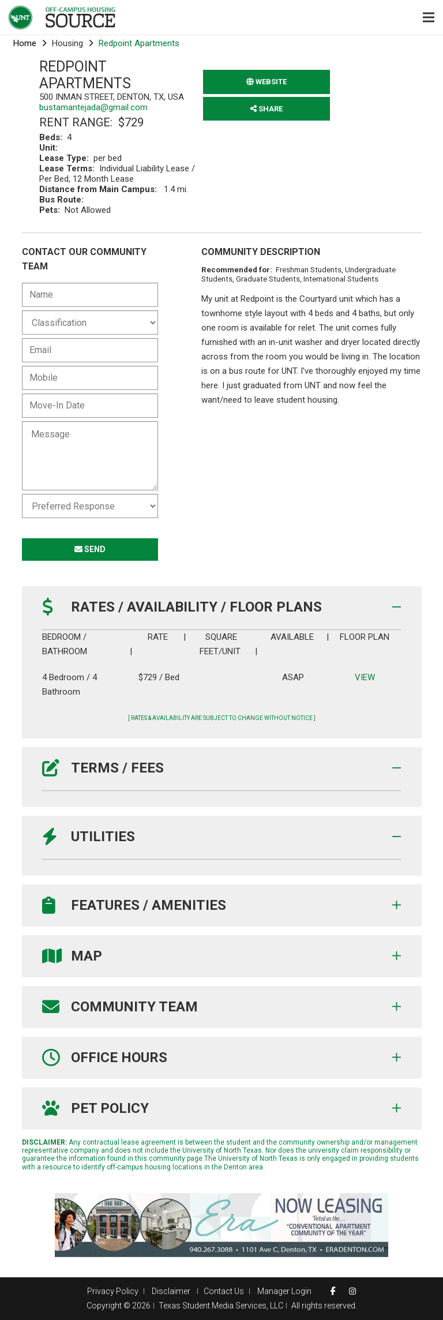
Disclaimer (172, 1291)
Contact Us (224, 1291)
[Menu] (428, 17)
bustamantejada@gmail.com (93, 107)
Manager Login (284, 1291)
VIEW (364, 677)
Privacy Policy (112, 1291)
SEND (90, 549)
